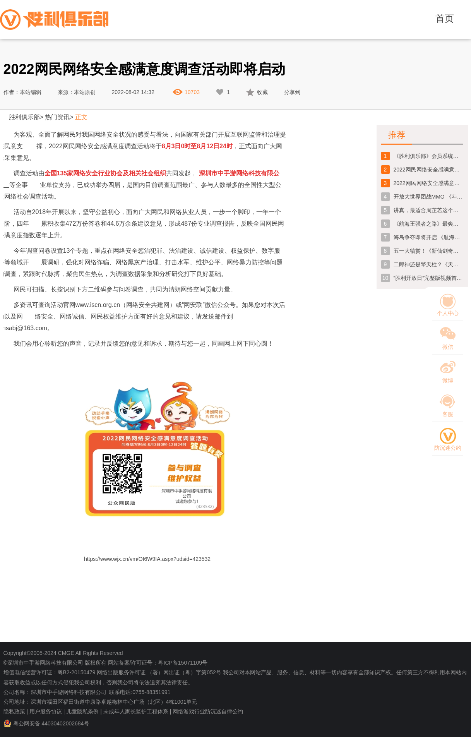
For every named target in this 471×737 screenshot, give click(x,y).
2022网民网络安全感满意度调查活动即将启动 (428, 183)
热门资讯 (57, 117)
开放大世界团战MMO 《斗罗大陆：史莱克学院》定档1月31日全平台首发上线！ (428, 197)
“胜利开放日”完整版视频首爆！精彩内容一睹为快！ (428, 278)
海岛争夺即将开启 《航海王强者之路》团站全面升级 (428, 237)
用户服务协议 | (47, 711)
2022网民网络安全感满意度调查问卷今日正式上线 (428, 169)
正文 (81, 117)
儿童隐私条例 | (84, 711)
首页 (444, 18)
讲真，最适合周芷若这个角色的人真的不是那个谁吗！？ (428, 210)
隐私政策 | (15, 711)
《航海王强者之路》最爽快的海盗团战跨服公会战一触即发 (428, 224)
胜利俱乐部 (24, 117)
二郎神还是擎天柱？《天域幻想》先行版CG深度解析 (428, 264)
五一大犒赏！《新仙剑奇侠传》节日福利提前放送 (428, 251)
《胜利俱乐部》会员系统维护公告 (428, 156)
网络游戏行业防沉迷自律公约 (208, 711)
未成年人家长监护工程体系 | (137, 711)
